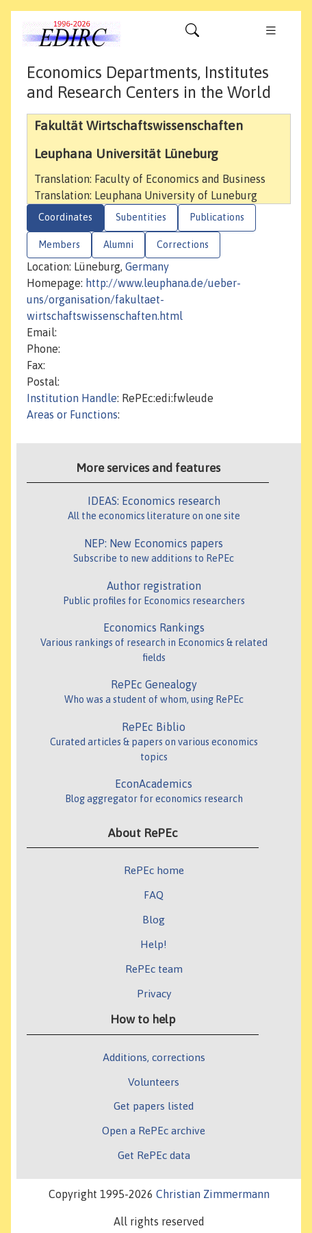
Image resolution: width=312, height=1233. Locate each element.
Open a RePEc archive (153, 1130)
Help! (153, 944)
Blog (153, 919)
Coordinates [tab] (65, 217)
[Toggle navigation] (192, 33)
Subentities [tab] (141, 217)
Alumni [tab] (118, 244)
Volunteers (153, 1081)
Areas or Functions (72, 414)
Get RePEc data (154, 1155)
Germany (147, 266)
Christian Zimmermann (213, 1194)
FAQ (154, 894)
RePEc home (154, 870)
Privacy (154, 993)
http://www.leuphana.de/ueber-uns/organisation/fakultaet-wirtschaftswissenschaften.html (134, 299)
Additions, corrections (154, 1057)
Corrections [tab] (183, 244)
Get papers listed (154, 1105)
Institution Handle (72, 398)
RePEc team (154, 968)
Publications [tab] (217, 217)
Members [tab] (59, 244)
